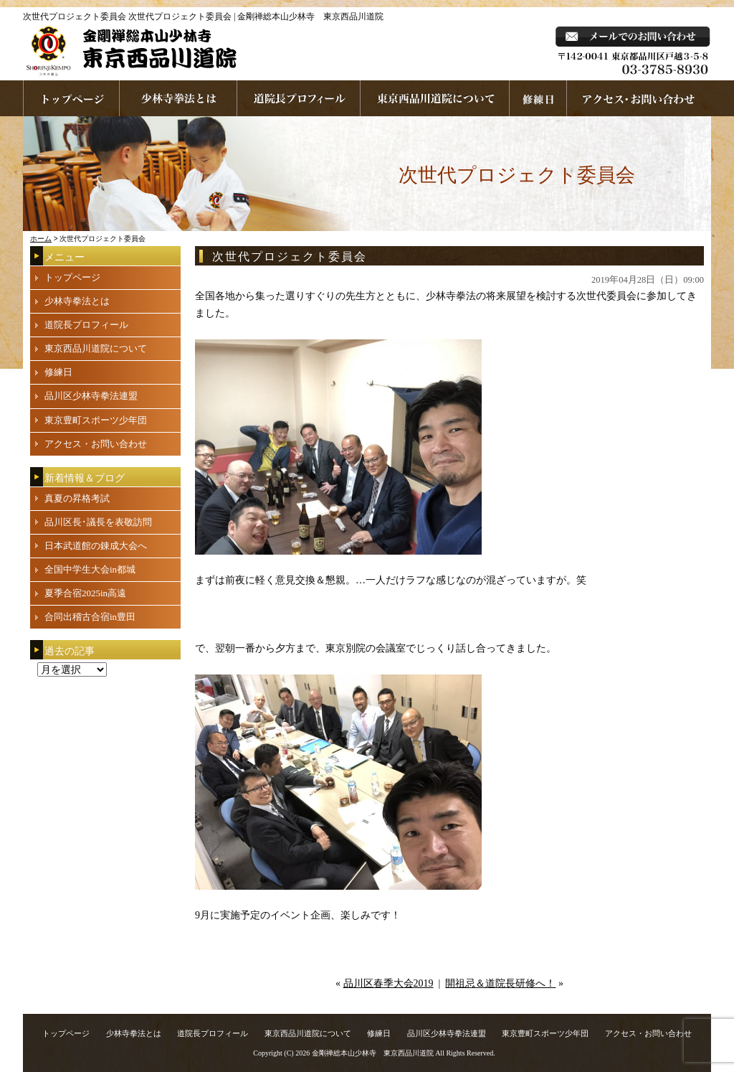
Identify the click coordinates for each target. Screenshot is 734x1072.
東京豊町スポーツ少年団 (95, 420)
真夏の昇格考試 (77, 498)
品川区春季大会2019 (388, 983)
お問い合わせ (639, 98)
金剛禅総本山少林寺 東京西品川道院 (373, 1053)
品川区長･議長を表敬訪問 (98, 522)
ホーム (41, 239)
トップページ (72, 277)
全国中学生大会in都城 (89, 569)
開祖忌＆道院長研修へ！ (500, 983)
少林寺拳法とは (178, 98)
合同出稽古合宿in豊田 (89, 616)
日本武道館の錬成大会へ (95, 545)
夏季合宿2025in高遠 (85, 593)
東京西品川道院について (435, 98)
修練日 (58, 372)
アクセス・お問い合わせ (95, 443)
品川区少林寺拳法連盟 (91, 395)
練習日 (538, 98)
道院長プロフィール (299, 98)
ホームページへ (71, 98)
